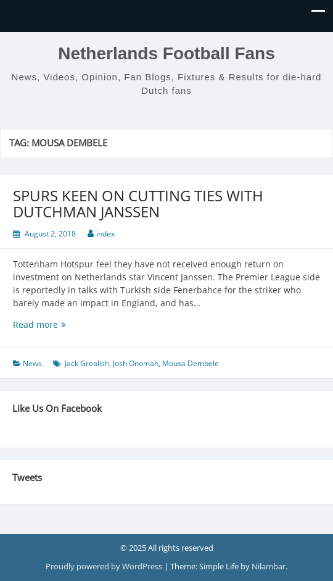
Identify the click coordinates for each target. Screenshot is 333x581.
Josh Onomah (135, 363)
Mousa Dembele (190, 363)
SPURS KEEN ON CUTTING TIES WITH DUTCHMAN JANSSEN (138, 203)
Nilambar (269, 566)
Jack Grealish (87, 363)
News (32, 363)
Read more (60, 324)
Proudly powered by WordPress (105, 566)
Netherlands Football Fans (166, 53)
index (105, 233)
